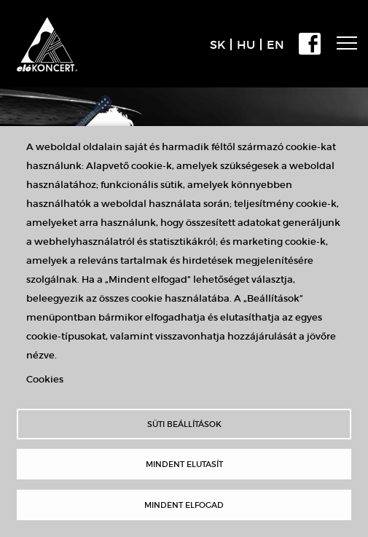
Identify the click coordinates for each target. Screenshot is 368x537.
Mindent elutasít (184, 464)
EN (275, 44)
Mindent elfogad (184, 505)
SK (217, 44)
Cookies (44, 379)
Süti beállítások (184, 424)
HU (246, 44)
